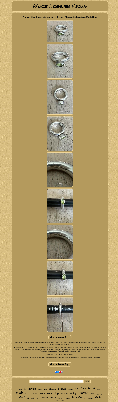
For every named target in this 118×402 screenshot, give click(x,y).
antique (90, 398)
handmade (28, 394)
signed (70, 389)
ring (56, 393)
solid (49, 393)
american (64, 394)
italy (53, 397)
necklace (80, 388)
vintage (74, 393)
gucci (102, 394)
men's (85, 398)
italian (35, 394)
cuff (32, 398)
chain (98, 397)
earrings (68, 398)
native (42, 393)
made (19, 393)
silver (84, 393)
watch (98, 394)
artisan (98, 389)
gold (45, 389)
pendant (62, 388)
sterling (23, 397)
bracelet (77, 397)
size (25, 389)
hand (91, 388)
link (20, 389)
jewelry (61, 398)
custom (45, 397)
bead (92, 393)
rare (38, 398)
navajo (32, 388)
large (40, 389)
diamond (52, 389)
